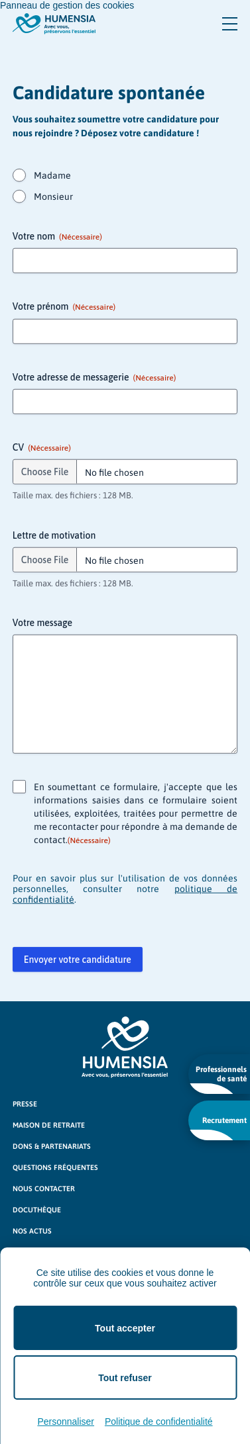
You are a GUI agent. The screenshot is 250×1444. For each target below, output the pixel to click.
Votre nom (57, 238)
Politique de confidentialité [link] (159, 1421)
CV (42, 449)
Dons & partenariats (52, 1146)
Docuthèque (37, 1210)
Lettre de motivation (54, 535)
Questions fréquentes (55, 1167)
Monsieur (53, 197)
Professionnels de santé (218, 1079)
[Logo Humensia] (124, 1047)
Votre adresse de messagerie (94, 378)
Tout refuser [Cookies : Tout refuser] (125, 1378)
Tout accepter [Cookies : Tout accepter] (125, 1328)
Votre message (42, 623)
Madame (52, 176)
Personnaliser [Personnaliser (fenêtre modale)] (65, 1421)
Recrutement (218, 1128)
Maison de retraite (49, 1125)
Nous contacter (44, 1189)
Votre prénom (64, 308)
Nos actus (32, 1231)
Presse (25, 1104)
